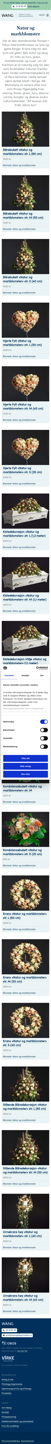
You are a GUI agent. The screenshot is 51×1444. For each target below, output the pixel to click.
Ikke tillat (25, 774)
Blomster (7, 165)
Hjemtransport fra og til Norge (16, 1389)
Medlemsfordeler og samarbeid (17, 1421)
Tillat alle (25, 758)
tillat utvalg (25, 766)
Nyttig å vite (7, 1380)
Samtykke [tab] (9, 675)
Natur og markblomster (24, 165)
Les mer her (22, 1351)
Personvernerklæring (11, 1441)
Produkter (6, 1393)
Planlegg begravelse (12, 1384)
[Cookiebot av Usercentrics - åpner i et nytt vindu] (36, 668)
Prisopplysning (9, 1417)
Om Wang (7, 1408)
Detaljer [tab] (25, 675)
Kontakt (5, 1412)
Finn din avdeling (10, 1426)
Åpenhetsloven (27, 1441)
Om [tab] (42, 675)
